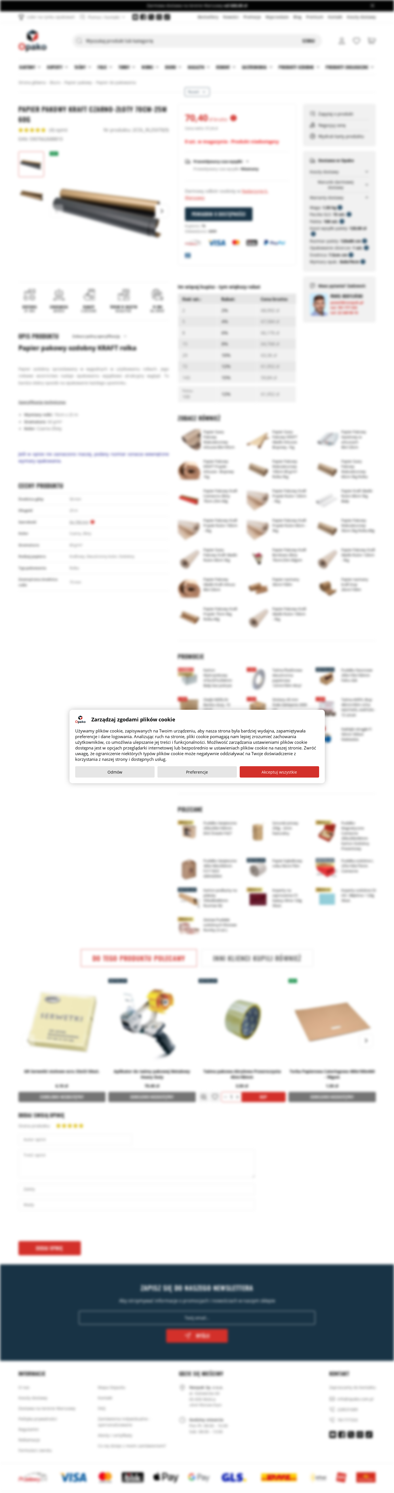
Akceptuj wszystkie (279, 772)
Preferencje (197, 772)
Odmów (115, 772)
